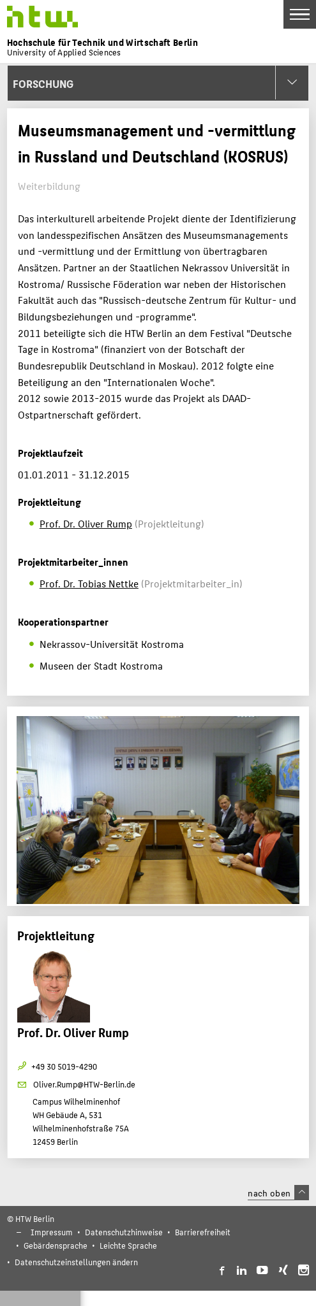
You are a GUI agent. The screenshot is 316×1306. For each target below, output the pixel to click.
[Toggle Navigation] (299, 14)
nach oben (278, 1193)
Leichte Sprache (128, 1245)
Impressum (52, 1231)
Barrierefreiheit (202, 1231)
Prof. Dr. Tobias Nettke (89, 583)
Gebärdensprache (55, 1245)
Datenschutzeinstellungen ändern (76, 1261)
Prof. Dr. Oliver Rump (86, 523)
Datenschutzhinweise (124, 1231)
